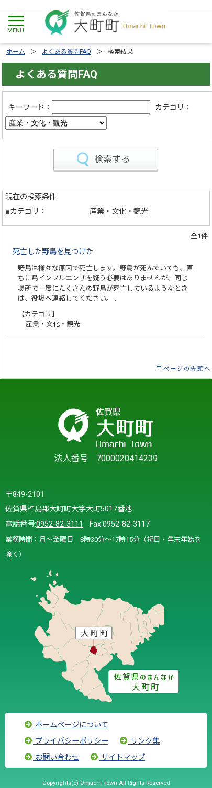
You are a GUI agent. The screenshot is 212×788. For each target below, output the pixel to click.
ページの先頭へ (187, 368)
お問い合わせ (51, 757)
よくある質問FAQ (66, 51)
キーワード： (30, 107)
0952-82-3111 (59, 524)
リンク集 (139, 741)
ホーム (15, 51)
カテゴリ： (173, 107)
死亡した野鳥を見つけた (53, 251)
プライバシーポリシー (66, 741)
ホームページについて (66, 725)
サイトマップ (117, 757)
